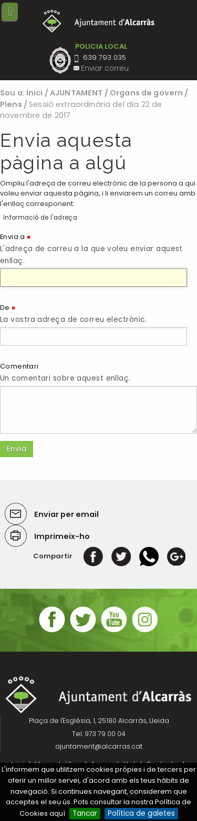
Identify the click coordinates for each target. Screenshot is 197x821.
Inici (34, 93)
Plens (11, 104)
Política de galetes (141, 813)
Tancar (84, 813)
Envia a (12, 236)
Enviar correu (105, 68)
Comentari (19, 366)
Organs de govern (146, 93)
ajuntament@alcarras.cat (98, 746)
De (5, 307)
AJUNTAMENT (76, 93)
